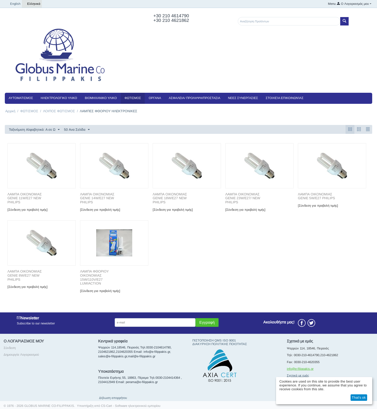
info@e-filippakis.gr (300, 369)
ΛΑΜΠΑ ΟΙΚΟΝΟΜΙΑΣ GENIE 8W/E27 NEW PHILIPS (24, 275)
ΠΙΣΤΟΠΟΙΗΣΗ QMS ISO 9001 (214, 340)
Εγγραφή (207, 322)
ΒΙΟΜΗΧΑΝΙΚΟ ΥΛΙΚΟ (101, 98)
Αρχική (10, 111)
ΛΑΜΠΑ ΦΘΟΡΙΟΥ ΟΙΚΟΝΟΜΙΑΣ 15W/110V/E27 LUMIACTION (94, 277)
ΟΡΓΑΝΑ (155, 98)
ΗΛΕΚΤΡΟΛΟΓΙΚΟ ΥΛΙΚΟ (59, 98)
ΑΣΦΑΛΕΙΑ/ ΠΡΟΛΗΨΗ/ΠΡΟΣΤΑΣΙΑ (194, 98)
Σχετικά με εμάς (298, 375)
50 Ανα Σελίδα (77, 129)
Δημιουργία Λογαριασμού (21, 354)
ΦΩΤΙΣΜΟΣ (133, 98)
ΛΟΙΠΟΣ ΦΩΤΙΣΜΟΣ (59, 111)
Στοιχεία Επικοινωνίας (284, 98)
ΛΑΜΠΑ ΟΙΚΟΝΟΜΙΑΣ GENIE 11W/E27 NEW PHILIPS (24, 198)
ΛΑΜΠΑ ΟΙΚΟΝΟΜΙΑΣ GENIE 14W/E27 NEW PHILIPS (97, 198)
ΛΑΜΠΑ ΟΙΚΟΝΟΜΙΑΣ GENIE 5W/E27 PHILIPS (316, 196)
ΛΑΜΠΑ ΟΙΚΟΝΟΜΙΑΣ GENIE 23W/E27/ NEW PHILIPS (242, 198)
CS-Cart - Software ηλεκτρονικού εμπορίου (130, 406)
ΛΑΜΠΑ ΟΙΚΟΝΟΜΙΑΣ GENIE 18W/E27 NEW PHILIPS (170, 198)
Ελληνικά (31, 4)
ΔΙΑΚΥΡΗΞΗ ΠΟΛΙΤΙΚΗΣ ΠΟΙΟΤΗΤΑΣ (219, 344)
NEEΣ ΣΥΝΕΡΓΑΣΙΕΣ (243, 98)
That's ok (359, 397)
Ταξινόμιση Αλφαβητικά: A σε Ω (34, 129)
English (13, 4)
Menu (332, 4)
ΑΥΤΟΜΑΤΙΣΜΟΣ (21, 98)
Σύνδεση (10, 348)
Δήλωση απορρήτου (113, 398)
